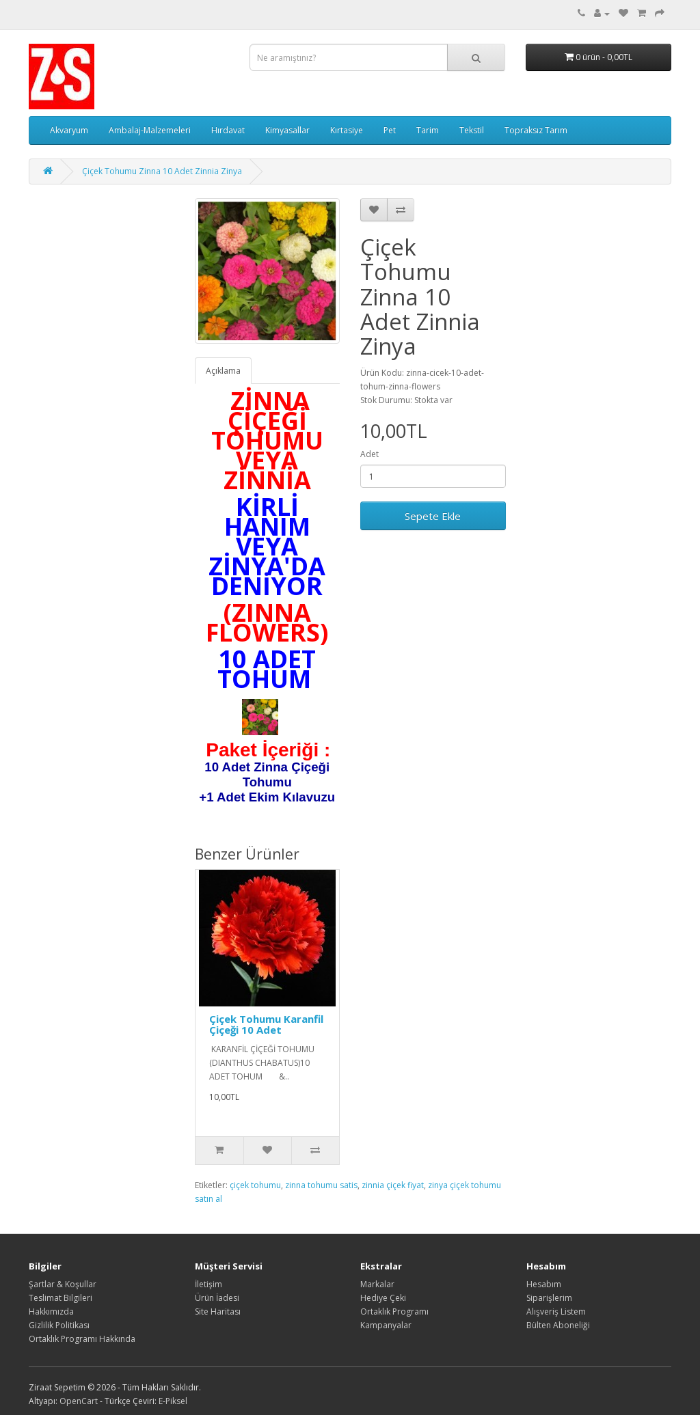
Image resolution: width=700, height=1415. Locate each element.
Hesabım (543, 1284)
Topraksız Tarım (535, 130)
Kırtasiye (346, 130)
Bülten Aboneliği (558, 1325)
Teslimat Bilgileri (60, 1298)
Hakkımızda (51, 1311)
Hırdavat (228, 130)
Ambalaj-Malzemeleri (150, 130)
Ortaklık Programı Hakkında (82, 1339)
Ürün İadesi (217, 1298)
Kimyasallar (287, 130)
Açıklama (223, 370)
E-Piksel (173, 1401)
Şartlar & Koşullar (62, 1284)
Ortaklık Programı (394, 1311)
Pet (389, 130)
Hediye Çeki (383, 1298)
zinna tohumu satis (321, 1185)
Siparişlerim (549, 1298)
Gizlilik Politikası (59, 1325)
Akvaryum (69, 130)
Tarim (427, 130)
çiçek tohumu (255, 1185)
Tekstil (471, 130)
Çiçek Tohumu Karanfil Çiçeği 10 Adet (266, 1024)
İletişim (208, 1284)
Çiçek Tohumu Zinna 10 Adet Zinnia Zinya (162, 171)
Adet (369, 454)
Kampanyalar (386, 1325)
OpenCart (78, 1401)
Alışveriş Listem (556, 1311)
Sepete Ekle (433, 516)
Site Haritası (218, 1311)
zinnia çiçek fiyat (393, 1185)
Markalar (377, 1284)
